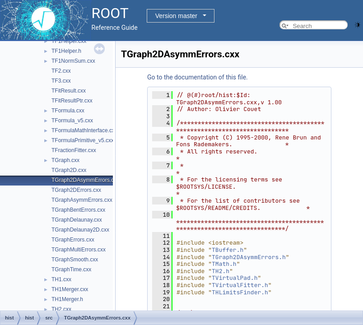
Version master (176, 15)
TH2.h (220, 271)
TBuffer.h (227, 250)
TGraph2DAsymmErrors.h (249, 257)
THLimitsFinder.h (240, 292)
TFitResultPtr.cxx (72, 101)
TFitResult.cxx (68, 91)
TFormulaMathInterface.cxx (84, 130)
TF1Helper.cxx (68, 41)
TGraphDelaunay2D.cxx (80, 230)
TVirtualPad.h (234, 278)
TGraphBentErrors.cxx (78, 210)
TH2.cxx (61, 309)
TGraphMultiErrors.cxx (78, 249)
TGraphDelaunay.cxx (76, 220)
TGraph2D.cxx (68, 170)
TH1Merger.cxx (69, 289)
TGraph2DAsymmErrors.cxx (85, 180)
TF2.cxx (61, 71)
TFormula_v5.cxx (72, 120)
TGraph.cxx (65, 160)
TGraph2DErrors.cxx (76, 190)
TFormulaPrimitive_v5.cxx (82, 140)
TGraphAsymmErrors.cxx (81, 200)
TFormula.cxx (67, 110)
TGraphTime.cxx (71, 269)
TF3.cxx (61, 81)
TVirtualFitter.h (240, 285)
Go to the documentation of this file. (197, 77)
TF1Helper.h (66, 51)
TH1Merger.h (67, 299)
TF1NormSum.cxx (73, 61)
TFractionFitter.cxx (73, 150)
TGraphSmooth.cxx (74, 259)
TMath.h (224, 264)
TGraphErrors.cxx (72, 240)
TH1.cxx (61, 279)
